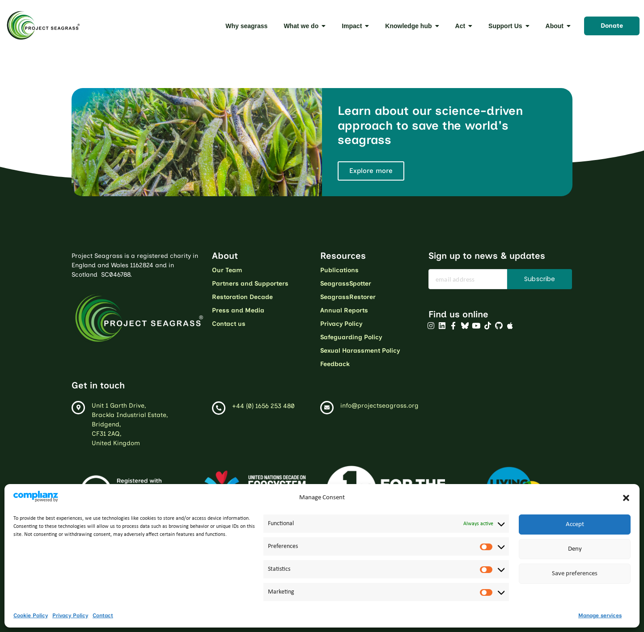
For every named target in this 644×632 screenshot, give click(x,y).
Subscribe (539, 278)
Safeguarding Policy (351, 337)
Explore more (371, 171)
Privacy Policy (70, 615)
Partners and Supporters (250, 283)
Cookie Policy (30, 615)
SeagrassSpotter (345, 283)
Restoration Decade (242, 297)
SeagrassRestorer (348, 297)
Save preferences (574, 573)
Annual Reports (344, 310)
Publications (339, 270)
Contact (103, 615)
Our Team (227, 270)
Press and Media (238, 310)
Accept (575, 524)
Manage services (600, 615)
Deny (575, 549)
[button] (626, 497)
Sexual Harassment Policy (360, 350)
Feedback (335, 364)
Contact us (229, 324)
